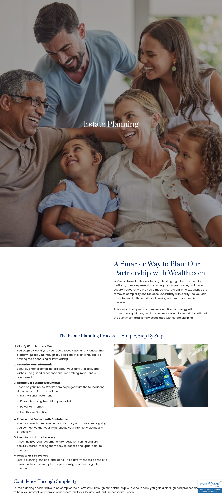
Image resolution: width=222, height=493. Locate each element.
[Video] (61, 291)
